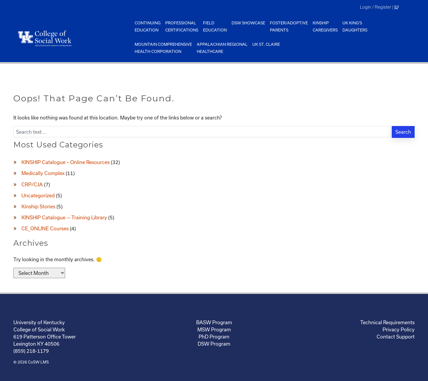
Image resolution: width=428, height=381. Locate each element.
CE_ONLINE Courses (45, 228)
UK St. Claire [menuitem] (266, 44)
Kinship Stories (38, 206)
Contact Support (396, 336)
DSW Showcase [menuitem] (248, 23)
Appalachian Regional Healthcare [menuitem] (222, 48)
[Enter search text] (202, 131)
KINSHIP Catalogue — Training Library (64, 217)
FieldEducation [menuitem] (215, 26)
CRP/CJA (32, 184)
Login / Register (375, 7)
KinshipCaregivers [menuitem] (325, 26)
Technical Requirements (387, 322)
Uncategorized (38, 195)
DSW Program (214, 344)
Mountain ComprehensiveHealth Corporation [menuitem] (163, 48)
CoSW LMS (38, 362)
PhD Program (214, 336)
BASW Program (214, 322)
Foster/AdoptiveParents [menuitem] (289, 26)
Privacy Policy (399, 329)
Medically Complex (42, 173)
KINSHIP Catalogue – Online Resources (65, 162)
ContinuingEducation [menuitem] (147, 26)
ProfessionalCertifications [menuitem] (181, 26)
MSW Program (214, 329)
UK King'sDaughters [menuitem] (354, 26)
